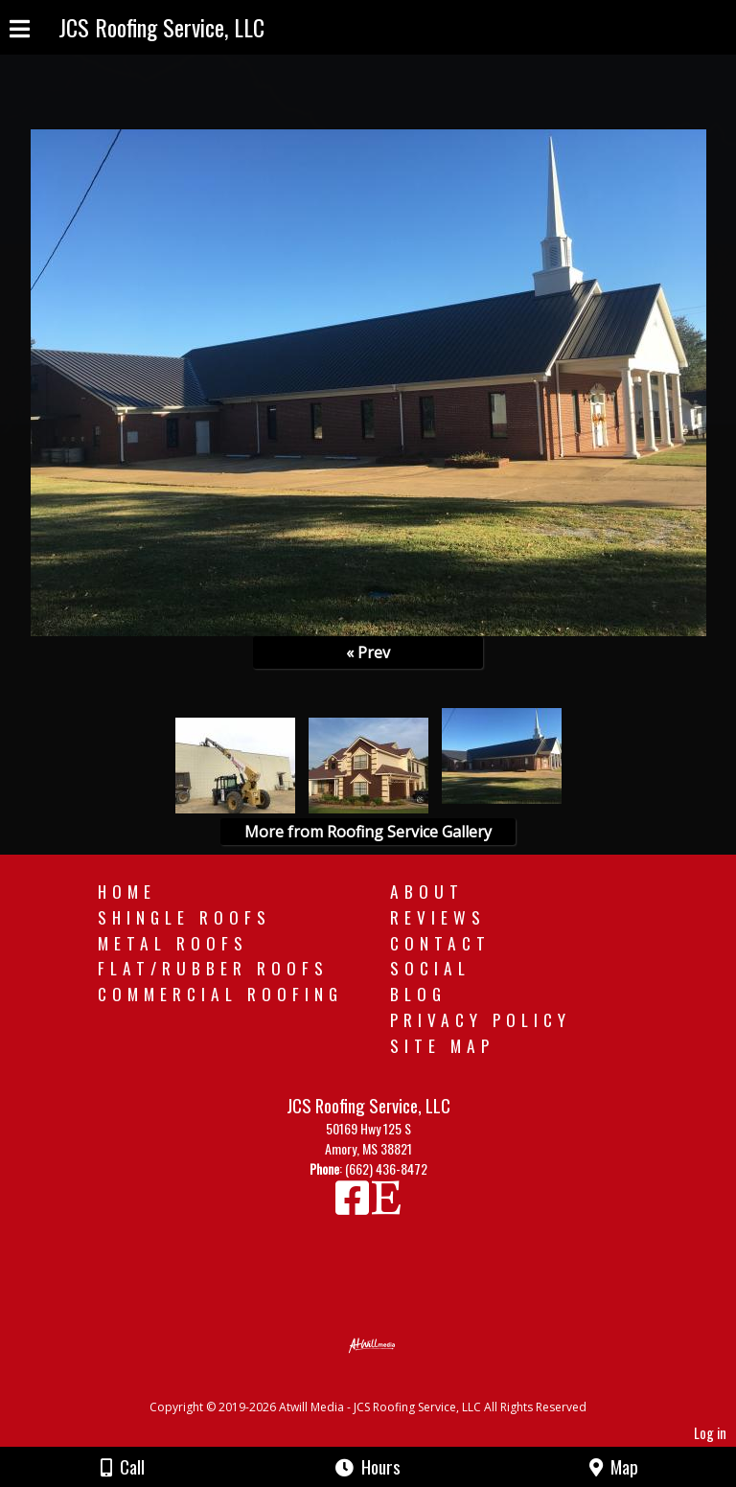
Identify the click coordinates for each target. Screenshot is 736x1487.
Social (430, 967)
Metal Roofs (173, 942)
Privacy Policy (480, 1019)
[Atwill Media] (385, 1386)
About (427, 891)
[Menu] (20, 31)
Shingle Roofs (184, 916)
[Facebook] (353, 1206)
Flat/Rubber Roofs (213, 967)
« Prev (368, 652)
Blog (418, 993)
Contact (440, 942)
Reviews (438, 916)
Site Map (442, 1045)
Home (127, 891)
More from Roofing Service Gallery (368, 831)
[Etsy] (386, 1206)
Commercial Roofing (220, 993)
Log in (710, 1433)
